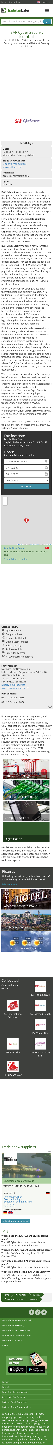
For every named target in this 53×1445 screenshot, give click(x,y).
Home (6, 1294)
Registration (14, 2)
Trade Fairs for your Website (15, 1392)
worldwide (21, 1294)
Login (3, 2)
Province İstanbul (14, 1299)
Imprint (5, 1387)
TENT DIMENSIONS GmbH (21, 1186)
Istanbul (34, 1299)
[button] (26, 520)
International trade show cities (16, 1335)
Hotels (5, 1345)
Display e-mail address (14, 163)
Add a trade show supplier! (16, 1221)
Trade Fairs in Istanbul (15, 559)
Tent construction (12, 1196)
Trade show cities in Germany (16, 1330)
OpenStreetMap (34, 544)
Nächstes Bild (49, 1165)
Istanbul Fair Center (14, 548)
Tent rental (9, 1206)
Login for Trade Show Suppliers (16, 1407)
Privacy (5, 1382)
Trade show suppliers (12, 1340)
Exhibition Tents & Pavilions (17, 1201)
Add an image (9, 884)
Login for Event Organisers (14, 1402)
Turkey (36, 1294)
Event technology (12, 1199)
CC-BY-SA (48, 544)
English (45, 2)
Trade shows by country (13, 1325)
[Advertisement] (26, 79)
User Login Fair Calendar (13, 1397)
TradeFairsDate (15, 10)
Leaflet (20, 544)
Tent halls (8, 1204)
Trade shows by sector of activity (17, 1320)
